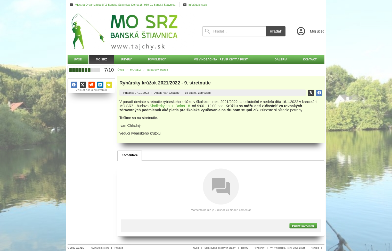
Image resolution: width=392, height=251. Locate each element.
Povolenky (259, 248)
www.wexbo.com (100, 248)
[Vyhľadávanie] (234, 31)
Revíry (244, 248)
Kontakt (315, 248)
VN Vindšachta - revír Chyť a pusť (287, 248)
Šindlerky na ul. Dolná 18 (170, 106)
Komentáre (129, 155)
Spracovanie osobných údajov (220, 248)
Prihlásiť (119, 248)
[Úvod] (130, 31)
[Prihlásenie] (309, 31)
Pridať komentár (303, 225)
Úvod (196, 248)
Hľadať (276, 31)
